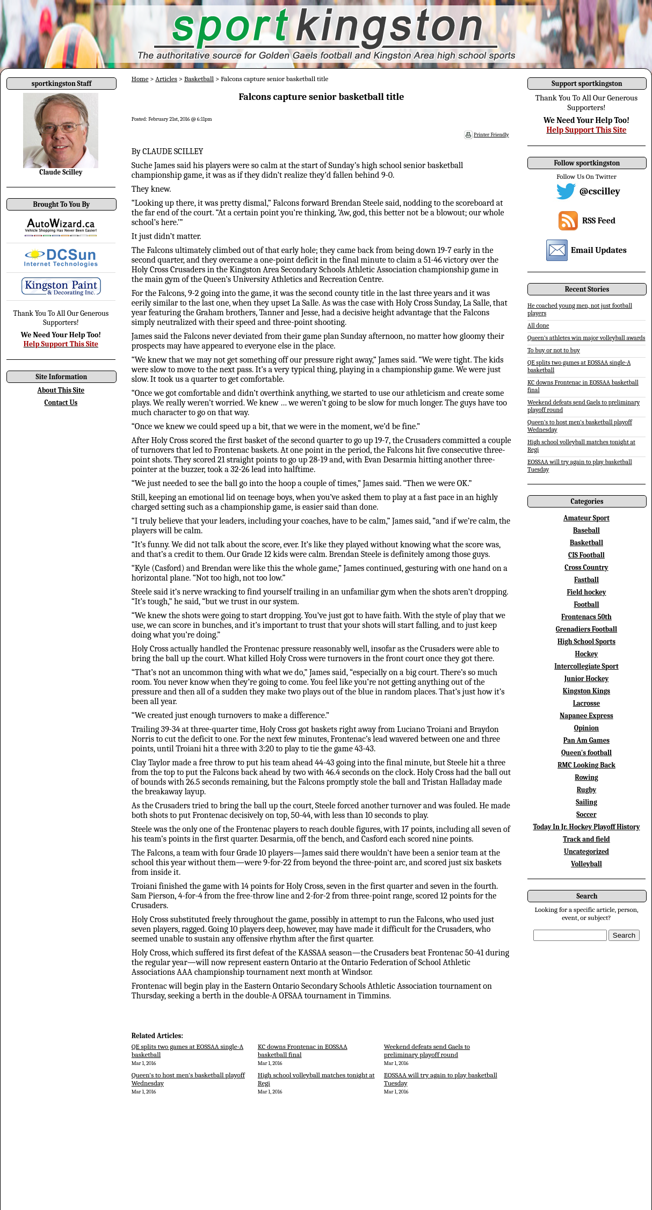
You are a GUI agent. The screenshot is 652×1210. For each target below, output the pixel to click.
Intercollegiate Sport (586, 666)
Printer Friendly (491, 135)
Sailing (586, 802)
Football (586, 604)
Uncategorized (586, 851)
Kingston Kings (586, 691)
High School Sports (586, 641)
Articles (166, 79)
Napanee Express (586, 716)
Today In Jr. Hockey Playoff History (586, 827)
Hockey (586, 654)
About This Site (61, 390)
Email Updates (599, 250)
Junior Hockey (586, 679)
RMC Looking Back (586, 765)
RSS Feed (598, 221)
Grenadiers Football (586, 629)
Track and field (586, 839)
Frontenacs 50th (586, 617)
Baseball (586, 530)
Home (140, 79)
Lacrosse (586, 703)
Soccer (586, 814)
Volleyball (586, 864)
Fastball (586, 580)
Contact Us (61, 402)
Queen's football (586, 753)
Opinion (586, 728)
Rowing (586, 777)
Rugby (586, 790)
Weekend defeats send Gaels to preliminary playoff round (427, 1050)
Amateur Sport (586, 518)
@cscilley (599, 191)
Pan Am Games (586, 740)
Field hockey (586, 592)
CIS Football (586, 555)
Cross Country (586, 567)
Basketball (199, 79)
